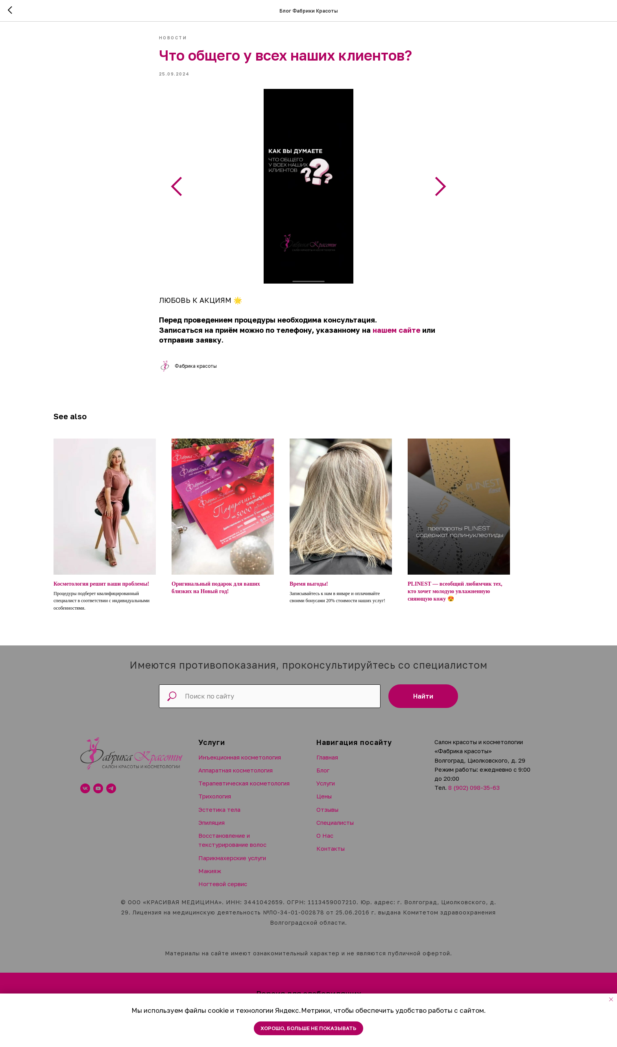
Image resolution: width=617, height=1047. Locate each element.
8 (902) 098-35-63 (474, 794)
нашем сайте (397, 333)
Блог (322, 777)
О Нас (324, 842)
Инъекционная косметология (239, 764)
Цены (324, 803)
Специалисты (335, 829)
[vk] (85, 796)
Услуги (325, 790)
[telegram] (111, 796)
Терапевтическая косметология (244, 790)
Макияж (209, 877)
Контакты (330, 855)
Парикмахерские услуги (232, 864)
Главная (327, 764)
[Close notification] (611, 999)
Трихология (214, 803)
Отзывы (327, 816)
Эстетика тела (219, 816)
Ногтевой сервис (222, 890)
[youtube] (98, 796)
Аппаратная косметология (235, 777)
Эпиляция (211, 829)
